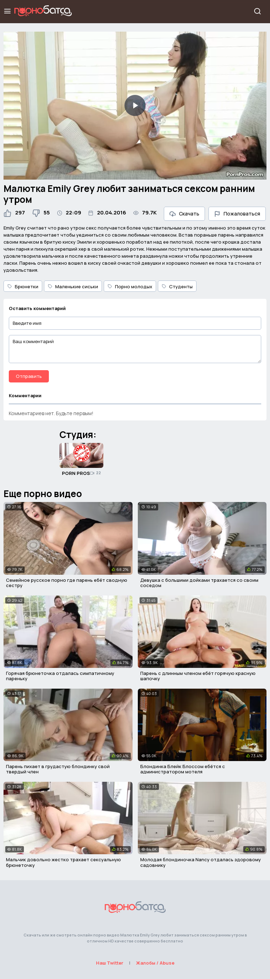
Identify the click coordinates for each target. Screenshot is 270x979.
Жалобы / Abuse (155, 963)
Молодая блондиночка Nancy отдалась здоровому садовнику (200, 862)
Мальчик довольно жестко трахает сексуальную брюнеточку (63, 862)
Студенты (177, 286)
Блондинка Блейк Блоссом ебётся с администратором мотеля (182, 769)
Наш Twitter (109, 963)
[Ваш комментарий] (135, 349)
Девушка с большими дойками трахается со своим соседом (199, 583)
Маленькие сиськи (73, 286)
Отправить (29, 376)
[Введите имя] (135, 323)
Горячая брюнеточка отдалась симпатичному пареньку (60, 676)
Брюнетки (22, 286)
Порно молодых (130, 286)
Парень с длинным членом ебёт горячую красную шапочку (198, 676)
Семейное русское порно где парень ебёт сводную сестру (66, 583)
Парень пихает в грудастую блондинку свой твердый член (58, 769)
